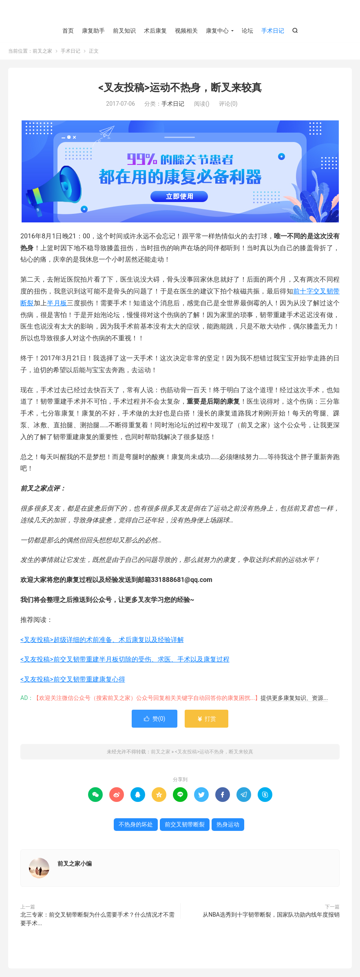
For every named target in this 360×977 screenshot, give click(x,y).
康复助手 (93, 30)
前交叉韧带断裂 (185, 825)
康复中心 (217, 30)
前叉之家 (180, 12)
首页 (68, 30)
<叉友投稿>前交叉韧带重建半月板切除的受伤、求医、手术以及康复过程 (125, 660)
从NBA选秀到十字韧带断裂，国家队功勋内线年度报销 (271, 915)
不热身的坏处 (136, 825)
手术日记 (272, 30)
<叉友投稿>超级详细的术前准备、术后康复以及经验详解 (102, 640)
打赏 (206, 719)
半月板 (57, 303)
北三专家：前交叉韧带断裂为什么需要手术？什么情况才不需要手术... (97, 919)
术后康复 (155, 30)
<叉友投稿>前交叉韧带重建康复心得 (72, 680)
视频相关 (186, 30)
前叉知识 (124, 30)
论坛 (247, 30)
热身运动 (227, 825)
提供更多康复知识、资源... (294, 698)
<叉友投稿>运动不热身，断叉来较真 (180, 88)
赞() (155, 719)
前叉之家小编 (74, 864)
